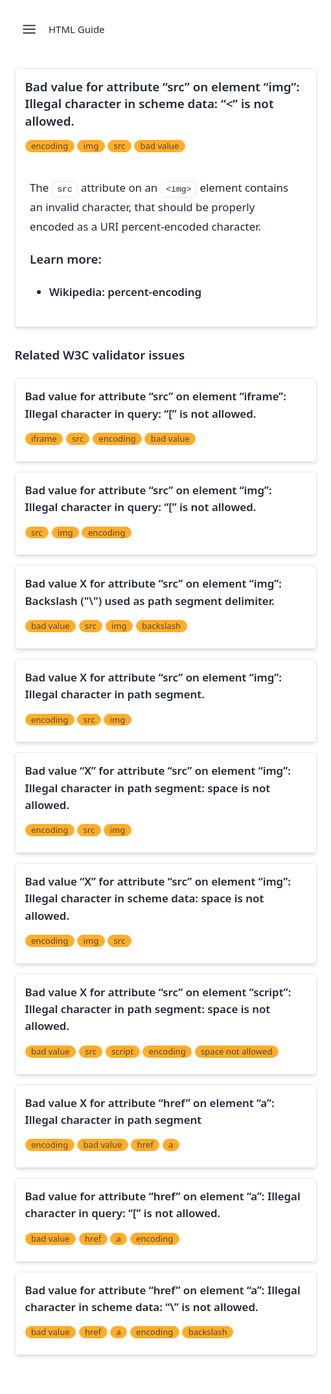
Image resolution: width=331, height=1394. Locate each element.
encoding (49, 146)
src (120, 146)
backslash (161, 626)
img (91, 146)
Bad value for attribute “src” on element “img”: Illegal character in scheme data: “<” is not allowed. (162, 103)
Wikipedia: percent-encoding (125, 291)
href (145, 1144)
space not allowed (237, 1051)
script (122, 1051)
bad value (160, 146)
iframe (44, 438)
